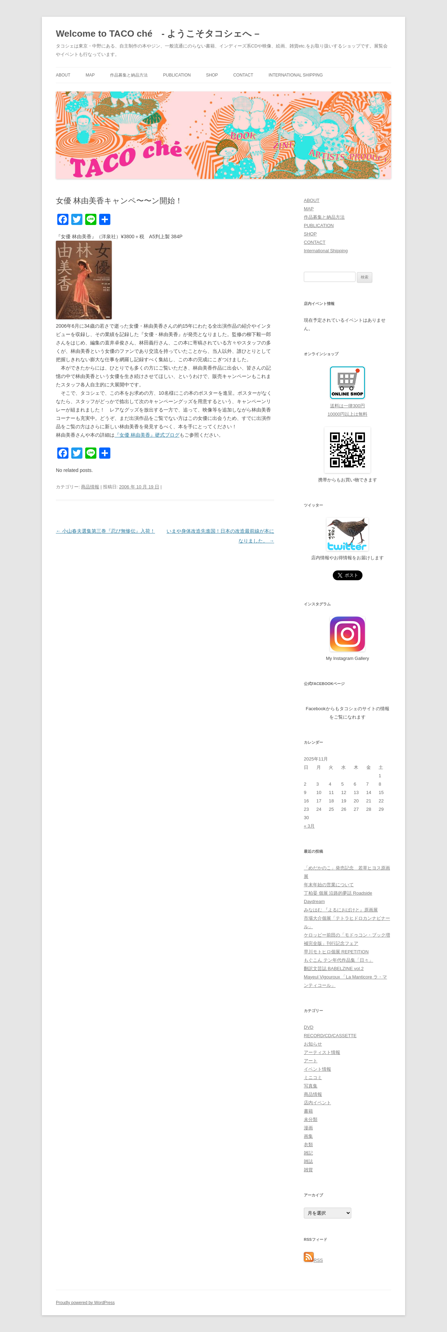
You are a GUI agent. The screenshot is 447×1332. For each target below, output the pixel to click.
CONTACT (243, 75)
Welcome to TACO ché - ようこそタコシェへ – (157, 33)
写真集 (310, 1086)
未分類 (310, 1119)
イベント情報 (317, 1069)
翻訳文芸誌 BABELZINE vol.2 (334, 968)
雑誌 (308, 1161)
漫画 (308, 1127)
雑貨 (308, 1169)
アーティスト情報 (322, 1052)
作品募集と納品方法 (129, 75)
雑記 (308, 1153)
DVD (308, 1027)
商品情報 (90, 486)
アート (310, 1060)
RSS (313, 1260)
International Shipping (296, 75)
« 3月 (309, 826)
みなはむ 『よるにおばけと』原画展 (341, 909)
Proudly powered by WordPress (85, 1302)
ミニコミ (313, 1077)
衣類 (308, 1144)
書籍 (308, 1111)
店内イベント (317, 1102)
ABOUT (63, 75)
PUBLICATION (177, 75)
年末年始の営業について (329, 884)
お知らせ (313, 1044)
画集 (308, 1136)
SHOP (212, 75)
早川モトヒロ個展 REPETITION (336, 951)
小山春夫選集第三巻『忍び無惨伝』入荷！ (105, 531)
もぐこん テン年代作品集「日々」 (338, 960)
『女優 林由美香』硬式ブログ (147, 435)
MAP (90, 75)
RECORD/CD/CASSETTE (330, 1035)
